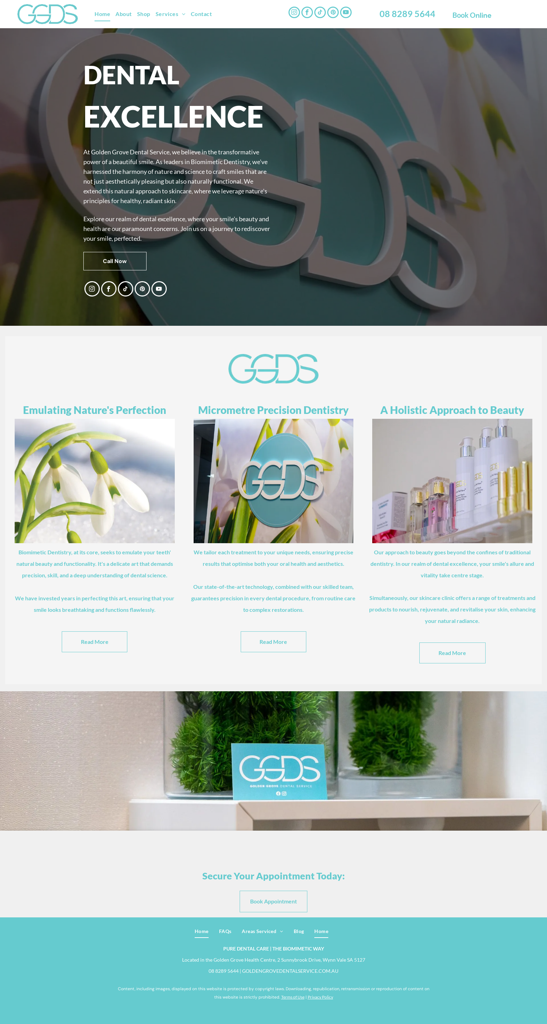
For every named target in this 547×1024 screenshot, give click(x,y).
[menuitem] (105, 14)
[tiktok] (320, 13)
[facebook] (307, 13)
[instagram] (294, 13)
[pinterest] (333, 13)
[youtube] (346, 13)
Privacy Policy (320, 997)
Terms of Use (293, 997)
